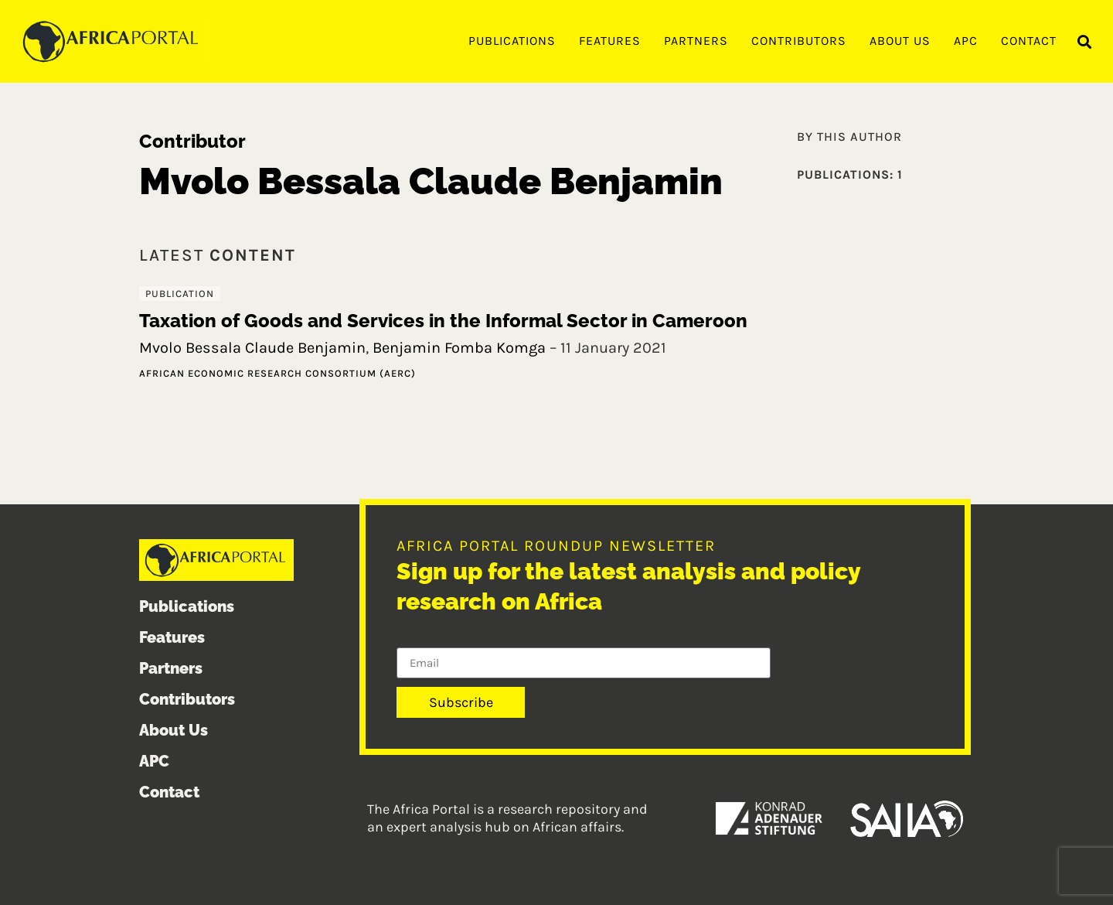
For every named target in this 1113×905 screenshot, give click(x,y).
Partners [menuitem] (696, 40)
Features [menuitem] (610, 40)
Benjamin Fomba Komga (459, 348)
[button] (1085, 42)
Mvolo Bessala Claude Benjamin (252, 348)
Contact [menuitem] (1029, 40)
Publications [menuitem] (512, 40)
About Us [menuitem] (900, 40)
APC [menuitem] (966, 40)
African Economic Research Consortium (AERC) (277, 373)
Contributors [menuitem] (798, 40)
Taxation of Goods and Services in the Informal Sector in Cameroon (443, 320)
